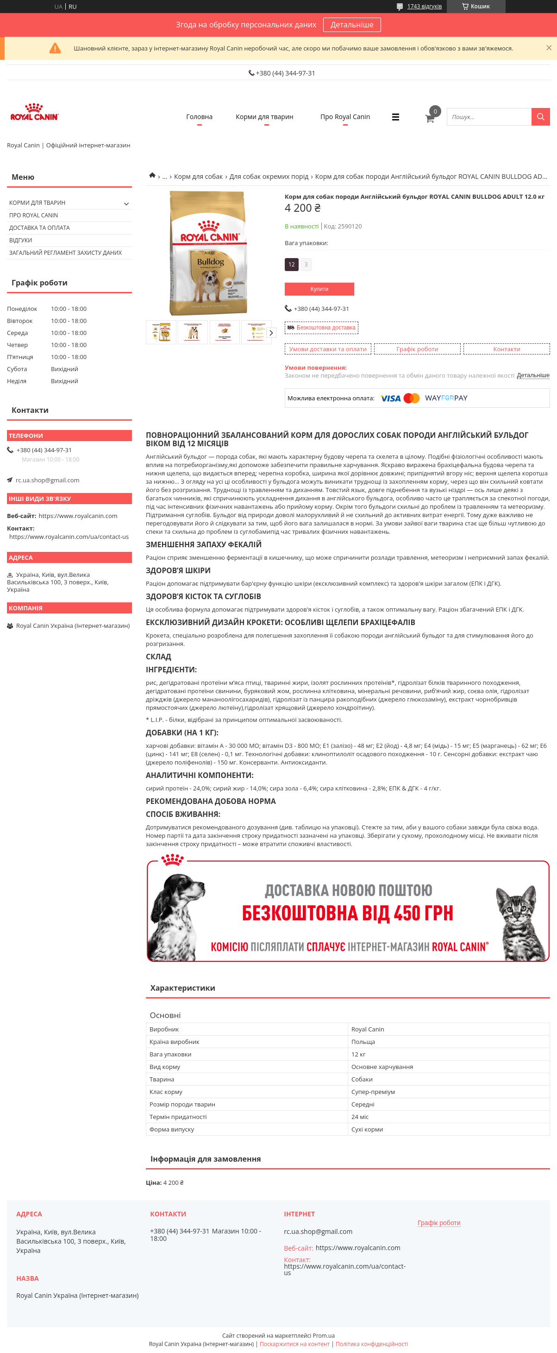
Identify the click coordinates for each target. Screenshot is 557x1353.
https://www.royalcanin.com (78, 515)
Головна (199, 116)
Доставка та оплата (39, 228)
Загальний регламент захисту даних (65, 253)
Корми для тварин (265, 116)
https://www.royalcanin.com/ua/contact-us (69, 536)
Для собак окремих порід (269, 176)
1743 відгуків (424, 6)
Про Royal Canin (345, 116)
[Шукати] (541, 117)
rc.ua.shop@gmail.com (48, 480)
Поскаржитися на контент (295, 1344)
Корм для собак (198, 176)
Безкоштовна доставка (326, 327)
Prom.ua (324, 1336)
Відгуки (20, 240)
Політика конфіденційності (372, 1344)
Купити (319, 289)
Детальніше (352, 24)
